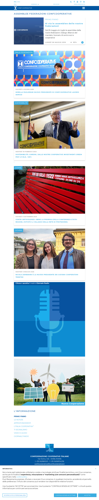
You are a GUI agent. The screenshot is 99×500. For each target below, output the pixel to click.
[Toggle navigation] (83, 8)
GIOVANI (18, 230)
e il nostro (32, 283)
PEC (15, 4)
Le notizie (18, 420)
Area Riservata (79, 4)
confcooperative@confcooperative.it (50, 464)
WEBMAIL (35, 4)
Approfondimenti (22, 423)
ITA (15, 2)
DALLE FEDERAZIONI (24, 52)
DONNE (18, 168)
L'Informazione (25, 411)
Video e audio (20, 433)
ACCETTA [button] (87, 495)
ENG (18, 2)
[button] (95, 468)
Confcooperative (23, 8)
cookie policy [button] (21, 477)
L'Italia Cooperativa (23, 426)
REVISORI (56, 4)
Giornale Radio (21, 436)
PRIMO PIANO (51, 19)
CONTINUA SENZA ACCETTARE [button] (65, 495)
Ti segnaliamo (20, 430)
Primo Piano (20, 416)
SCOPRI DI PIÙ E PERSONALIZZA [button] (15, 495)
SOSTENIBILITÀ (21, 103)
